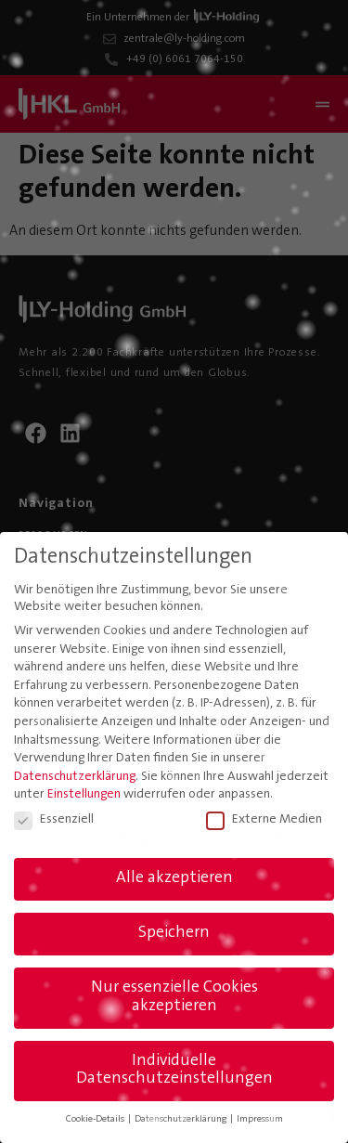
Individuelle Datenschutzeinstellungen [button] (174, 1070)
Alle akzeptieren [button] (174, 878)
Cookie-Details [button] (96, 1119)
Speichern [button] (174, 933)
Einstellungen (84, 794)
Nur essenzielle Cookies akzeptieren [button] (174, 997)
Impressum (260, 1119)
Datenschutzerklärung (74, 777)
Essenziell (54, 820)
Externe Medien (264, 820)
